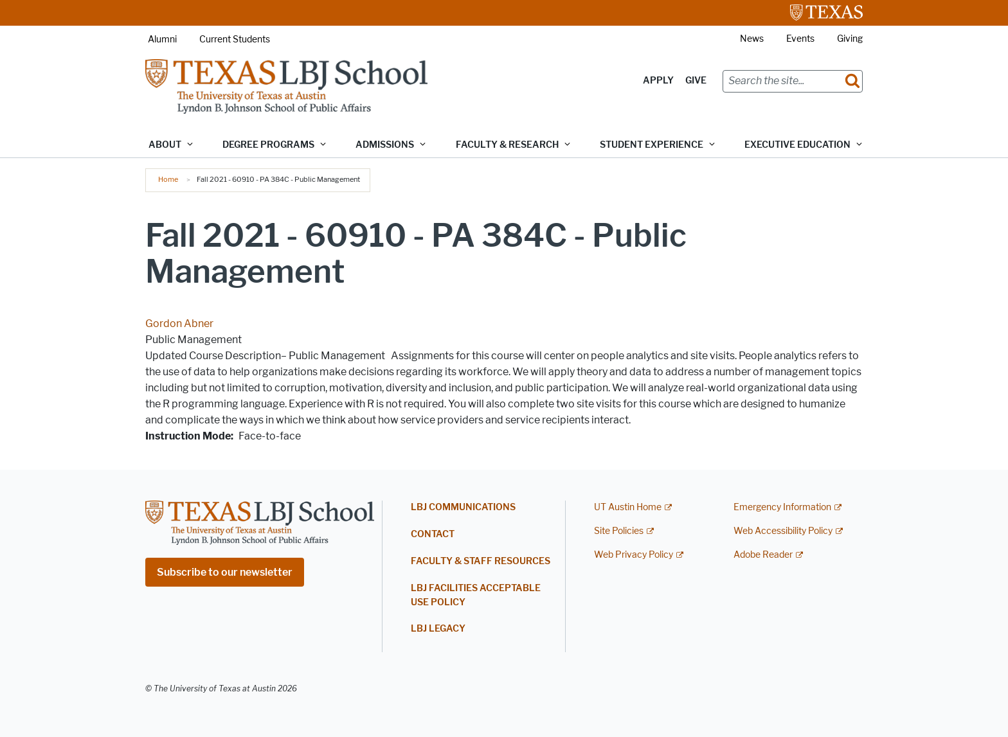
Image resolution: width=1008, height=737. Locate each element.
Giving (850, 38)
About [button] (164, 144)
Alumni (162, 39)
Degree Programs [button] (268, 144)
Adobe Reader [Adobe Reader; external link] (763, 554)
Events (800, 38)
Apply (658, 80)
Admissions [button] (385, 144)
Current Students (234, 39)
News (752, 38)
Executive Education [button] (797, 144)
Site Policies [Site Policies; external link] (619, 531)
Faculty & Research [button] (507, 144)
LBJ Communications (463, 507)
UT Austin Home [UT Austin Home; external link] (628, 507)
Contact (433, 534)
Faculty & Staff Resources (480, 561)
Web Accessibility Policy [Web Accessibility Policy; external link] (783, 531)
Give (695, 80)
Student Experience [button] (651, 144)
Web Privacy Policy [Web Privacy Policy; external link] (633, 554)
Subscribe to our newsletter (224, 572)
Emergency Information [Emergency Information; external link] (782, 507)
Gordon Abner (179, 323)
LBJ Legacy (438, 628)
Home (168, 179)
